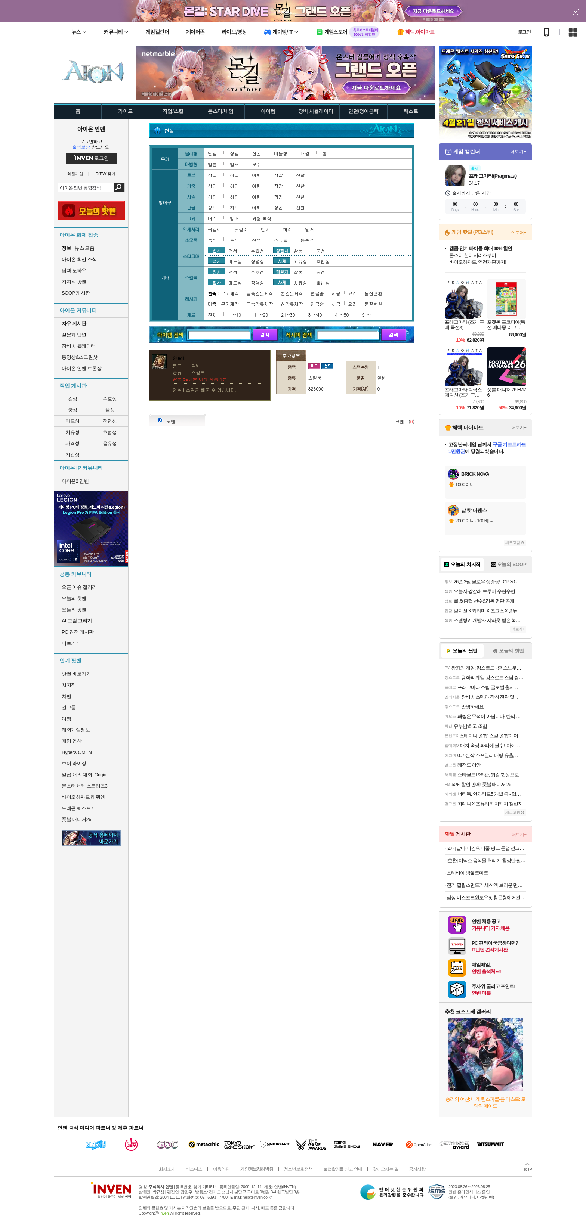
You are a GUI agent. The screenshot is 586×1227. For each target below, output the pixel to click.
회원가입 (75, 174)
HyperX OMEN (77, 752)
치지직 (69, 685)
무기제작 (230, 293)
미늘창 (280, 153)
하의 (234, 175)
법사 (216, 261)
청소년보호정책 (298, 1169)
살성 (109, 410)
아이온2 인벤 (75, 481)
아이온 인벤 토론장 (81, 368)
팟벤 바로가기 (76, 673)
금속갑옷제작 (259, 293)
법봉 (212, 164)
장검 (234, 153)
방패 (234, 218)
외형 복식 (261, 218)
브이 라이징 (74, 763)
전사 (216, 250)
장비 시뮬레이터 (79, 346)
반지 (265, 229)
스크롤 (280, 240)
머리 (212, 218)
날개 (309, 229)
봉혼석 (307, 240)
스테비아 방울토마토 (467, 873)
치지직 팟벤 (74, 281)
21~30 (288, 314)
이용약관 (221, 1169)
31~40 (315, 314)
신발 (300, 175)
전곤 (256, 153)
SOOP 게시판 (76, 293)
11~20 (261, 314)
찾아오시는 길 (385, 1169)
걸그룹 (69, 707)
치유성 (72, 432)
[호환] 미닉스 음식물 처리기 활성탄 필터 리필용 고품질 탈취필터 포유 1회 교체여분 (486, 860)
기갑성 (72, 454)
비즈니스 (194, 1169)
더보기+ (518, 151)
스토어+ (518, 232)
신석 (256, 240)
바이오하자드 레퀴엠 (83, 797)
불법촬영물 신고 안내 (342, 1169)
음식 (212, 240)
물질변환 (373, 293)
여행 (66, 718)
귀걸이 (241, 229)
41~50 (342, 314)
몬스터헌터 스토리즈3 (84, 785)
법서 (234, 164)
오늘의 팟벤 (74, 609)
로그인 (524, 32)
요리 (352, 293)
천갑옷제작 (292, 293)
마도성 (72, 421)
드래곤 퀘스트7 (77, 808)
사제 (282, 261)
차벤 (66, 696)
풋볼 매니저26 (76, 819)
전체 (212, 314)
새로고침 (512, 543)
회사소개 (167, 1169)
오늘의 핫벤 (74, 598)
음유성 (110, 443)
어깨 (256, 175)
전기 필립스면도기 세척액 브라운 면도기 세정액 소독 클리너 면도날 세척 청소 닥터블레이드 (486, 885)
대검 (304, 153)
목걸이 (214, 229)
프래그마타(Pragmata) (492, 176)
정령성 (110, 421)
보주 (256, 164)
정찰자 (282, 250)
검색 (119, 187)
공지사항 (417, 1169)
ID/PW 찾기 (105, 174)
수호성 (110, 398)
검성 (72, 398)
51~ (366, 314)
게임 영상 (71, 741)
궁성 (72, 410)
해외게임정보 (76, 729)
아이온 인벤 (91, 129)
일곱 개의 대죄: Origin (84, 774)
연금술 (317, 293)
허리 (287, 229)
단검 (212, 153)
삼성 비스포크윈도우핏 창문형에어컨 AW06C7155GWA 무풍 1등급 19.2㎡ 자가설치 (486, 897)
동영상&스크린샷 (80, 357)
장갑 (278, 175)
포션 (234, 240)
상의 (212, 175)
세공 (335, 293)
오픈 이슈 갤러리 (79, 587)
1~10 (235, 314)
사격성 (72, 443)
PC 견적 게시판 (78, 632)
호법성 (110, 432)
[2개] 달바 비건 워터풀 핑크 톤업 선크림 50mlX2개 (486, 848)
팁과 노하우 (74, 270)
